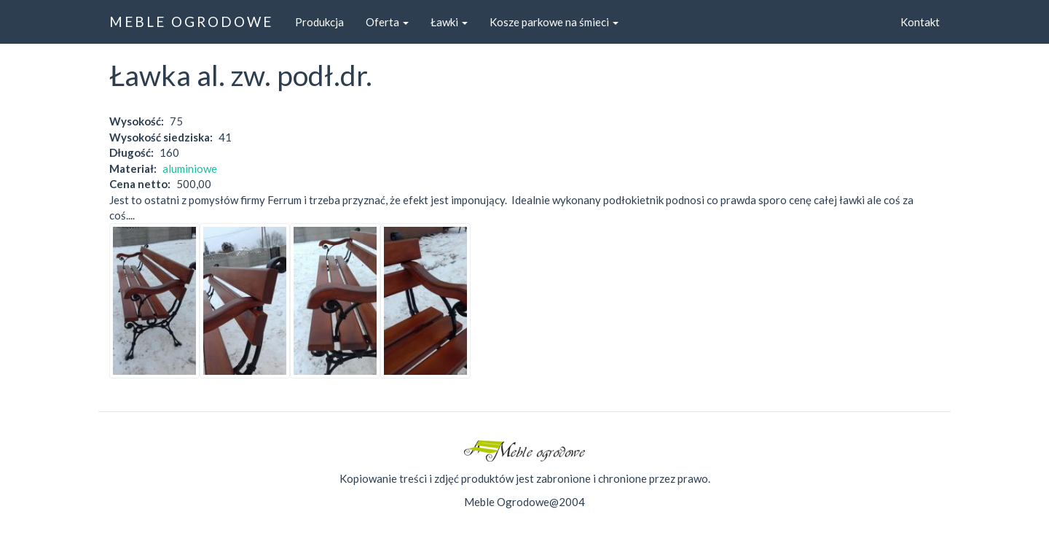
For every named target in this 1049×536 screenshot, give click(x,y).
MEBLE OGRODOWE (191, 21)
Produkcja (319, 21)
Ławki (449, 21)
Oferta (387, 21)
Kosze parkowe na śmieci (554, 21)
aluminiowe (189, 168)
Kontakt (920, 21)
